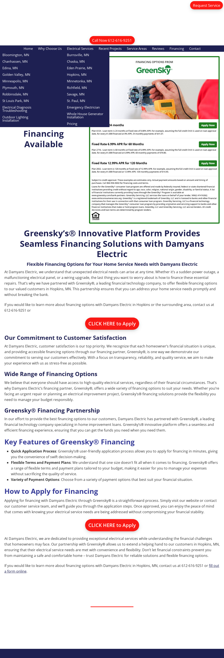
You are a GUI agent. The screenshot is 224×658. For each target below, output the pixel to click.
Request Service (205, 5)
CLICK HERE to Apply (112, 324)
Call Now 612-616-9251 (112, 40)
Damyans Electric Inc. (112, 15)
